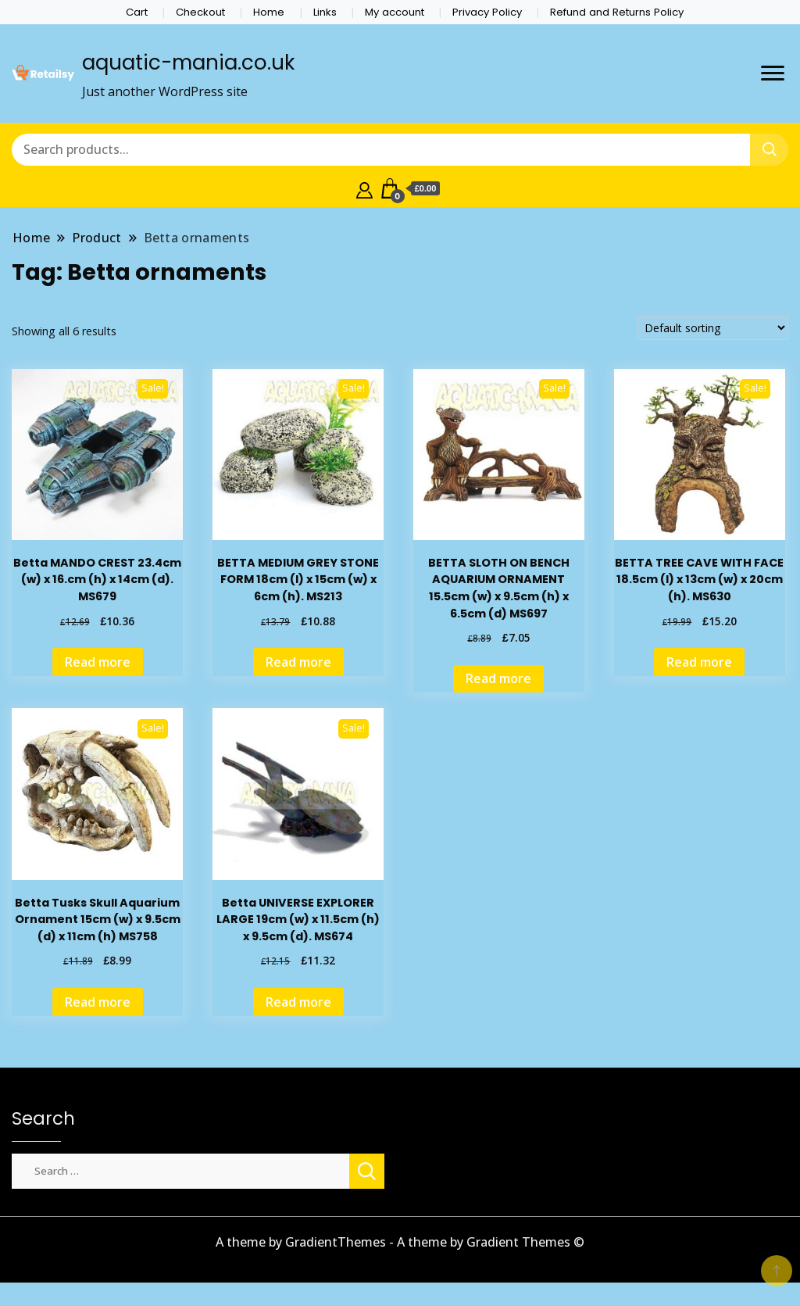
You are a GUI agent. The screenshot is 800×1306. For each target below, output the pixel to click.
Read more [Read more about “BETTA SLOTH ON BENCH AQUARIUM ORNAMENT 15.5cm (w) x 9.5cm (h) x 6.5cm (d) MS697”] (498, 678)
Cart (137, 12)
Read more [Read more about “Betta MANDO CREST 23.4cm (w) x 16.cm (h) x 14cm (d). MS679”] (97, 662)
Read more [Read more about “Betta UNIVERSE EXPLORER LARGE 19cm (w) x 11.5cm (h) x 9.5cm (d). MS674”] (298, 1002)
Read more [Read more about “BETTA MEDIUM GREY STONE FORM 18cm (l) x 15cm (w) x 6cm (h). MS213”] (298, 662)
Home (268, 12)
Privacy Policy (487, 12)
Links (325, 12)
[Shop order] (713, 328)
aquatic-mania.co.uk (188, 62)
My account (394, 12)
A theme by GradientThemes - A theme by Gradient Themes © (400, 1242)
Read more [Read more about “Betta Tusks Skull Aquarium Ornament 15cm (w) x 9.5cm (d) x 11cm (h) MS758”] (97, 1002)
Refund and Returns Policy (617, 12)
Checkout (200, 12)
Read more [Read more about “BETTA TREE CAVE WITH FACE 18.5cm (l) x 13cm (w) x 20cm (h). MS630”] (699, 662)
